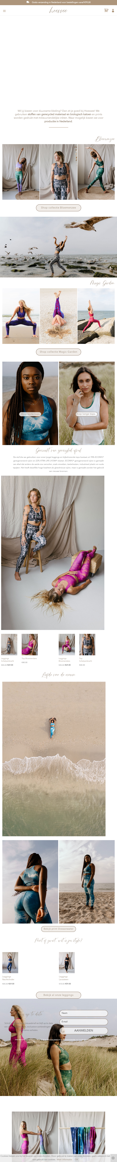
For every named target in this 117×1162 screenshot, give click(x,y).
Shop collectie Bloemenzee (58, 208)
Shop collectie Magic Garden (58, 352)
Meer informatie (64, 1160)
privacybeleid (53, 1040)
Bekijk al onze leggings (58, 995)
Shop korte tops (30, 414)
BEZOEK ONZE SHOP (72, 82)
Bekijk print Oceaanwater (58, 929)
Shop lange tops (85, 414)
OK (76, 1160)
